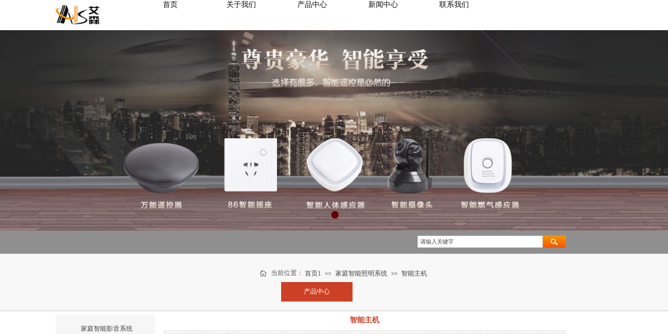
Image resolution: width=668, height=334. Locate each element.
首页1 (313, 273)
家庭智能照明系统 (361, 273)
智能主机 (414, 273)
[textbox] (480, 242)
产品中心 (317, 291)
